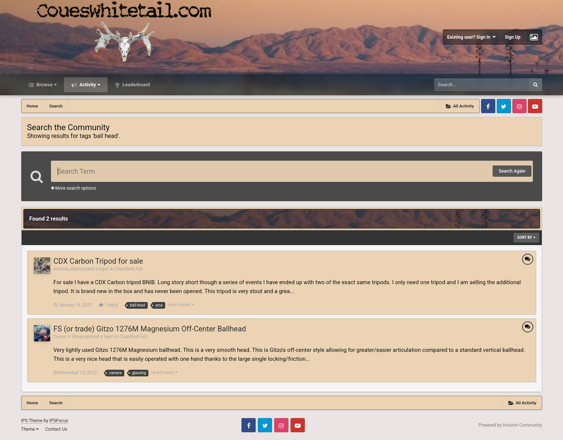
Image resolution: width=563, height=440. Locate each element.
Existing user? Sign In (471, 37)
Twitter (504, 106)
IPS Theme (32, 420)
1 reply (108, 305)
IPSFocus (58, 420)
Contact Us (56, 429)
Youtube (535, 106)
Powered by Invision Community (510, 425)
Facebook (488, 106)
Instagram (519, 106)
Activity (89, 84)
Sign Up (513, 37)
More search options (73, 188)
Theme (30, 429)
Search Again (512, 171)
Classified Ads (129, 269)
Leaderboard (135, 84)
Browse (46, 84)
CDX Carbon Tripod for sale (98, 261)
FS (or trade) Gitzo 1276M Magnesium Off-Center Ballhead (150, 328)
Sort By (526, 237)
